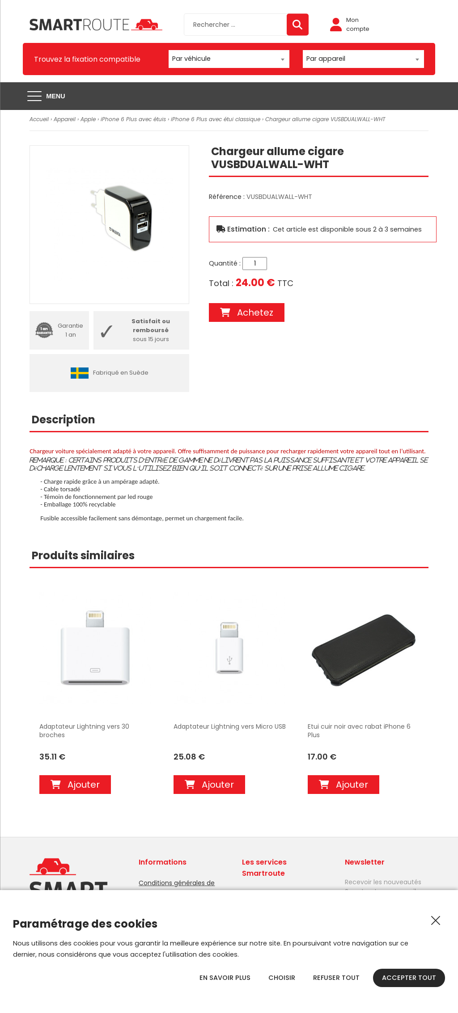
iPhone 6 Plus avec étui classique (215, 119)
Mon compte (349, 24)
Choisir (281, 977)
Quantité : (225, 263)
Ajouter (75, 784)
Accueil (39, 119)
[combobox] (229, 59)
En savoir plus (224, 977)
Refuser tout (336, 977)
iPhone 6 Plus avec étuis (133, 119)
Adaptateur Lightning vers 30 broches (84, 731)
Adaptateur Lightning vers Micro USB (230, 726)
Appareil (65, 119)
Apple (88, 119)
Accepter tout (409, 977)
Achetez (246, 312)
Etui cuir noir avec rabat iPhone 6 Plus (359, 731)
